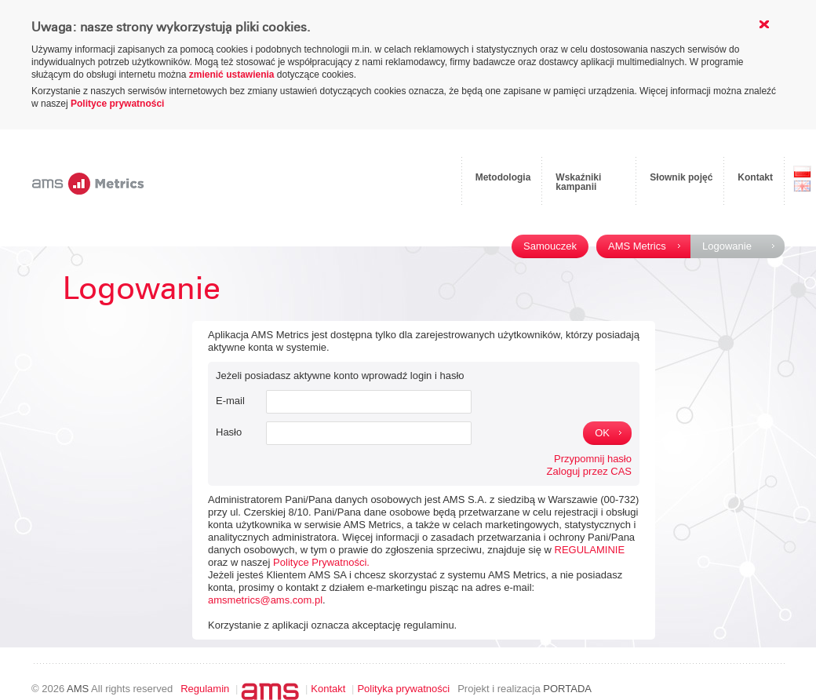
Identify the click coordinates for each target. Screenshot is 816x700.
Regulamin (204, 689)
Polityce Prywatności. (321, 562)
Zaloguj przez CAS (589, 471)
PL (802, 172)
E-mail (230, 401)
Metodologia (503, 177)
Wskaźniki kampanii (578, 182)
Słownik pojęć (681, 177)
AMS (78, 689)
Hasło (229, 432)
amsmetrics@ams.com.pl (265, 600)
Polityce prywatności (117, 103)
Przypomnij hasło (593, 459)
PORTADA (567, 689)
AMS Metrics (637, 246)
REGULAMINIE (590, 550)
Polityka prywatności (403, 689)
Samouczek (550, 246)
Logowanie (727, 246)
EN (802, 186)
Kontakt (755, 177)
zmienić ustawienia (232, 74)
